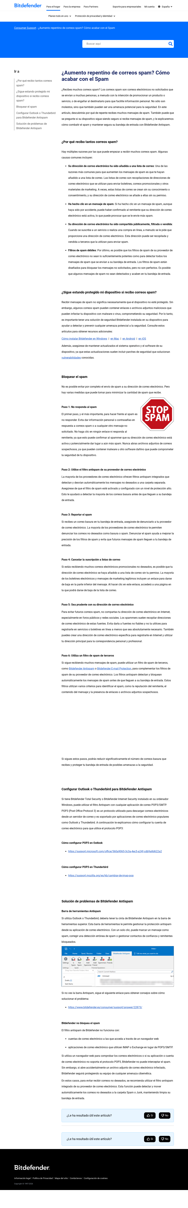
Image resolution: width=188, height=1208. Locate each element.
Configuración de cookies (96, 1178)
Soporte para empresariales (127, 6)
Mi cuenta (149, 6)
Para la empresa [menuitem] (72, 6)
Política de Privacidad (43, 1178)
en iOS (142, 338)
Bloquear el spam (26, 106)
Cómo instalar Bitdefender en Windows (84, 338)
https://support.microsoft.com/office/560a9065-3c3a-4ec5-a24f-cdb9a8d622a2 (115, 851)
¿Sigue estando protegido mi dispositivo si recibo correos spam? (33, 96)
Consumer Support (25, 27)
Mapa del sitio (61, 1178)
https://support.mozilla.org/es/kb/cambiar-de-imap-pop (101, 875)
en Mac (114, 338)
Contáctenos (76, 1178)
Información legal (22, 1178)
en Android (128, 338)
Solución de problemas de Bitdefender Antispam (31, 126)
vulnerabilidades (71, 357)
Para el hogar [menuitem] (53, 6)
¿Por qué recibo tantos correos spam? (34, 83)
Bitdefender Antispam (81, 668)
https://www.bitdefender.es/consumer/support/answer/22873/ (105, 1007)
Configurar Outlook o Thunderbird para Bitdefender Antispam (36, 115)
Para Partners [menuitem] (91, 6)
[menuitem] (59, 16)
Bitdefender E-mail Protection (114, 668)
